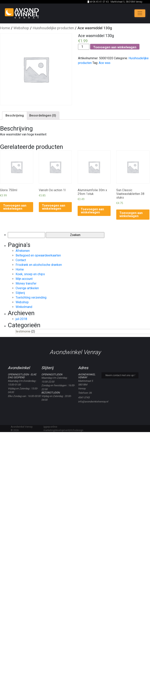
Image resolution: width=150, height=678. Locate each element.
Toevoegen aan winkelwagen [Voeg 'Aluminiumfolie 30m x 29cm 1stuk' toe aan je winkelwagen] (92, 210)
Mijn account (24, 279)
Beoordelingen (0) (42, 115)
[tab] (14, 115)
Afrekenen (23, 251)
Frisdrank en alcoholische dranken (39, 265)
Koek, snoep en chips (30, 274)
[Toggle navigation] (139, 13)
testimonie (23, 331)
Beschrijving (14, 115)
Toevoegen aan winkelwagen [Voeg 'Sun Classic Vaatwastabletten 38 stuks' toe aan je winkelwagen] (131, 214)
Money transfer (26, 283)
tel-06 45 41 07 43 (98, 1)
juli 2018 (21, 319)
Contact (21, 260)
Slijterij (20, 293)
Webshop (21, 28)
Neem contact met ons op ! (120, 375)
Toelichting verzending (31, 297)
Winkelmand (24, 307)
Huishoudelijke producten (53, 28)
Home (5, 28)
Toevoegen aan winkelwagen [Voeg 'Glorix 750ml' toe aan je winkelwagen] (14, 207)
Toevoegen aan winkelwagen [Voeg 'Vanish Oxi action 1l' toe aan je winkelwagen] (53, 207)
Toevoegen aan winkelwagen (114, 47)
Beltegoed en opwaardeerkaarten (38, 255)
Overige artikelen (27, 288)
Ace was (104, 63)
